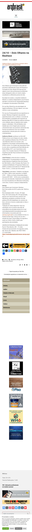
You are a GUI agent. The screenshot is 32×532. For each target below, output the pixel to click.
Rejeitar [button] (12, 528)
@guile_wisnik (5, 261)
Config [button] (24, 528)
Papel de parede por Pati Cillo (16, 271)
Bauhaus (11, 261)
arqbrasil (15, 59)
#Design (18, 259)
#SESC (22, 259)
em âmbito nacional (7, 487)
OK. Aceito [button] (5, 528)
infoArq (6, 259)
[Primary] (16, 15)
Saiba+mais (18, 528)
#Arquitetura (13, 259)
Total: (4, 477)
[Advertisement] (12, 331)
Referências (6, 307)
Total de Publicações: (8, 480)
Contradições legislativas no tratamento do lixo (15, 274)
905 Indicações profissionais (10, 485)
